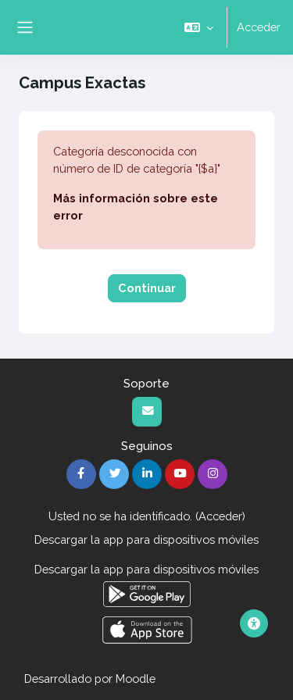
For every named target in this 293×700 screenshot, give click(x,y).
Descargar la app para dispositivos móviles (146, 539)
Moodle (135, 678)
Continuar (147, 288)
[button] (198, 27)
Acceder (258, 27)
